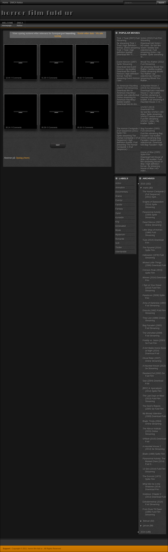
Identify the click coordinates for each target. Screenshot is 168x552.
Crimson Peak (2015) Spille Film (152, 271)
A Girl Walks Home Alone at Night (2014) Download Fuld (154, 351)
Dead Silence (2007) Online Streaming (152, 223)
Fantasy (119, 209)
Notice (20, 24)
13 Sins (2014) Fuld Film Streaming (154, 470)
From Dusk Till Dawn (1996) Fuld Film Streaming (152, 512)
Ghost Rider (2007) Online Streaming (152, 359)
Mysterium (120, 234)
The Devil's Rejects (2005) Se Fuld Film (153, 407)
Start (58, 145)
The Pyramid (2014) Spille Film (152, 249)
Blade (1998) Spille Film (154, 454)
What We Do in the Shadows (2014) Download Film (151, 487)
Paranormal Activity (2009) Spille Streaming (152, 215)
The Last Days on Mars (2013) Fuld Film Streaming (153, 398)
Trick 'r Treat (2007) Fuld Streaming (128, 39)
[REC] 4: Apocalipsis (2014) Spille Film (152, 389)
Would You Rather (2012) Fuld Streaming (152, 63)
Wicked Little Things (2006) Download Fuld (154, 264)
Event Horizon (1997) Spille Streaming (127, 63)
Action (118, 183)
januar (146, 525)
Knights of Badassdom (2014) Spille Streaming (153, 205)
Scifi (117, 243)
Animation (120, 187)
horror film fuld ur (37, 13)
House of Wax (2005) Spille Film (150, 153)
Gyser (118, 213)
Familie (118, 204)
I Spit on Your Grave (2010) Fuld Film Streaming (152, 288)
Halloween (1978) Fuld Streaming (153, 256)
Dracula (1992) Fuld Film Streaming (154, 312)
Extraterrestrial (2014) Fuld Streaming (153, 503)
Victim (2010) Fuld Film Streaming (151, 39)
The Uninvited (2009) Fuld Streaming (152, 334)
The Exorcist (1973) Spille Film (152, 477)
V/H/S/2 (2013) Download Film (147, 108)
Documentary (121, 192)
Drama (118, 196)
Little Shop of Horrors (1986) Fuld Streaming (152, 233)
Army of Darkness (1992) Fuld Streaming (154, 304)
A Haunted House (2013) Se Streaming (154, 367)
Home (5, 2)
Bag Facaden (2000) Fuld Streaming (150, 129)
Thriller (118, 247)
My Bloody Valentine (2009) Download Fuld (154, 415)
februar (146, 521)
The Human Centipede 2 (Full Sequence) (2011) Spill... (154, 194)
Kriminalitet (120, 226)
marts (146, 188)
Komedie (119, 217)
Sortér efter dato (86, 33)
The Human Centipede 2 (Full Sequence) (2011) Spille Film (128, 130)
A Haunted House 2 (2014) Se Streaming (150, 87)
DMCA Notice (16, 2)
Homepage (7, 24)
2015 (143, 184)
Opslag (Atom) (23, 158)
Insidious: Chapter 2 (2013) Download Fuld (154, 495)
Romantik (119, 239)
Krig (117, 222)
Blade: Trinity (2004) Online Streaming (152, 422)
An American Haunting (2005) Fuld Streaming (127, 87)
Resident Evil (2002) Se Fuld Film (154, 374)
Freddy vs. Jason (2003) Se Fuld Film (154, 341)
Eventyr (119, 200)
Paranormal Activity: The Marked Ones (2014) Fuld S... (154, 461)
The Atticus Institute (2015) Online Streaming (152, 431)
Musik (118, 230)
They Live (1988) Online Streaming (154, 319)
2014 (143, 532)
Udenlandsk (120, 251)
